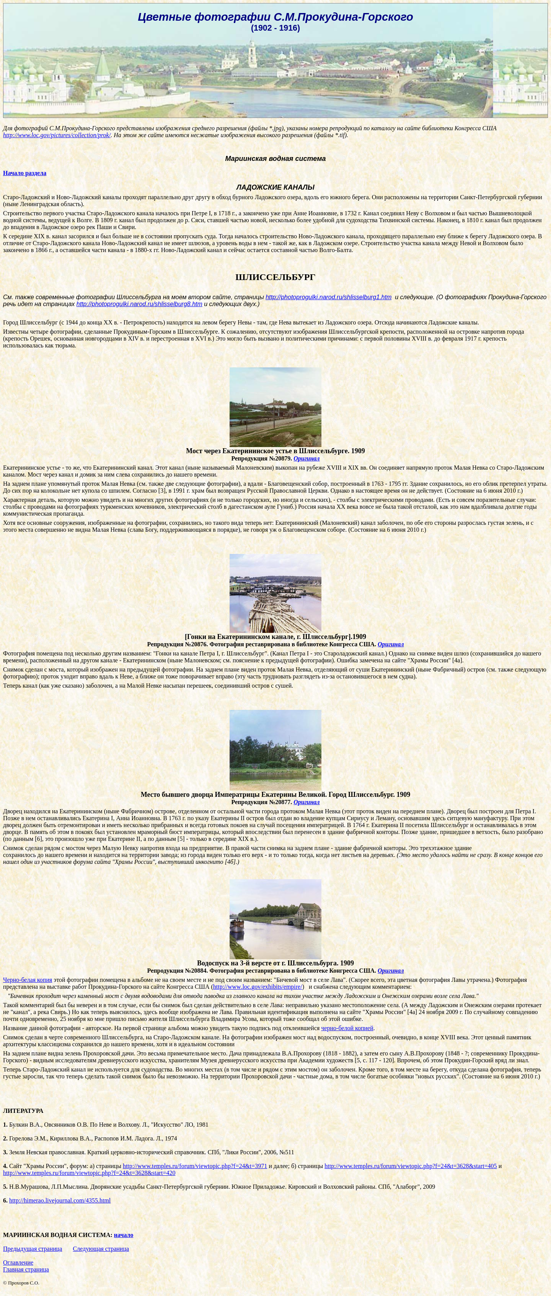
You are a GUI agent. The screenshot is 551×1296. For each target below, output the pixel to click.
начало (124, 1235)
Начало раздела (24, 173)
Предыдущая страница (32, 1248)
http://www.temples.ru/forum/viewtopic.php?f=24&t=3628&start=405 (410, 1166)
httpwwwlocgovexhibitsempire (257, 986)
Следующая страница (101, 1248)
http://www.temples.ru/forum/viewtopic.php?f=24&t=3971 (195, 1166)
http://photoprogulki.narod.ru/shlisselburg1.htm (328, 297)
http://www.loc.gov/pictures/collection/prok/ (57, 135)
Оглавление (18, 1262)
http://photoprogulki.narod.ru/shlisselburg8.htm (139, 304)
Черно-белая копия (27, 980)
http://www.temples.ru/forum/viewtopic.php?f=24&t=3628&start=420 (89, 1173)
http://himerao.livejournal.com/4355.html (60, 1200)
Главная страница (26, 1269)
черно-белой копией (347, 1028)
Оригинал (306, 458)
